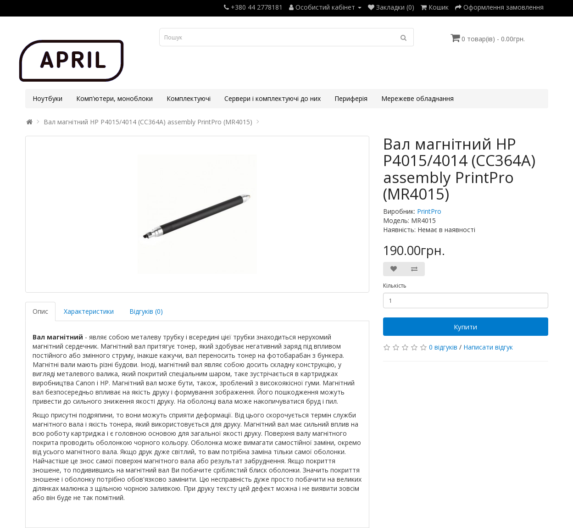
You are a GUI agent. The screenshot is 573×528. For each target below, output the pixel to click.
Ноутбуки (47, 98)
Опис (40, 311)
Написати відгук (488, 347)
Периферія (350, 98)
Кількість (394, 285)
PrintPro (429, 211)
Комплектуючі (189, 98)
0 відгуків (443, 347)
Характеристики (89, 311)
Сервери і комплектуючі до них (272, 98)
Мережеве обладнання (417, 98)
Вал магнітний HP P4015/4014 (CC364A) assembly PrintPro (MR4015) (148, 121)
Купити (465, 326)
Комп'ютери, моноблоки (114, 98)
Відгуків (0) (146, 311)
